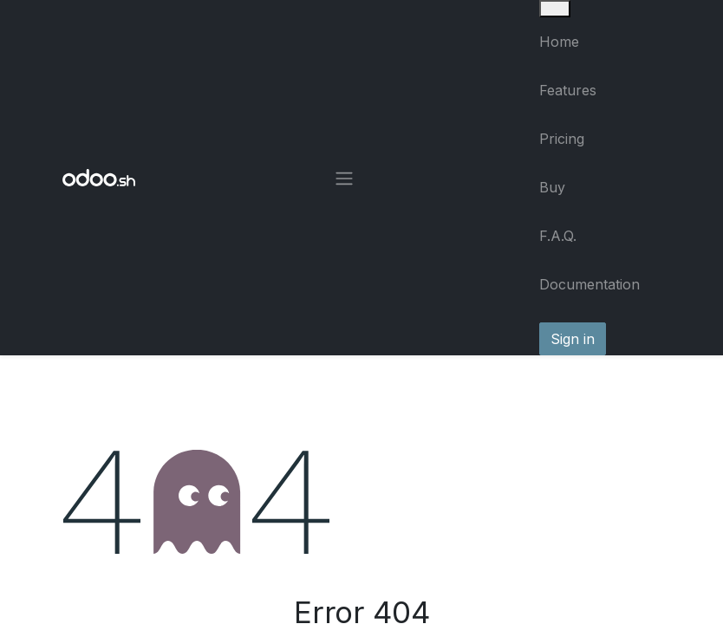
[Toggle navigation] (344, 178)
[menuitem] (600, 41)
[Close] (554, 8)
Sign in (572, 339)
